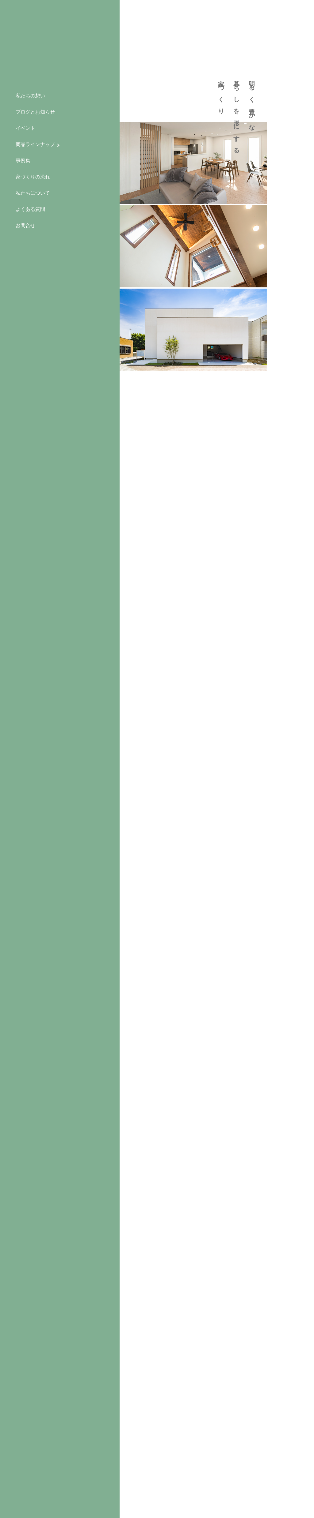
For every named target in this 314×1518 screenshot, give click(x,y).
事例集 (23, 160)
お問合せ (25, 225)
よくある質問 (30, 209)
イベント (25, 128)
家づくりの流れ (33, 176)
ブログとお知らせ (35, 111)
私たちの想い (30, 95)
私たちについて (33, 193)
